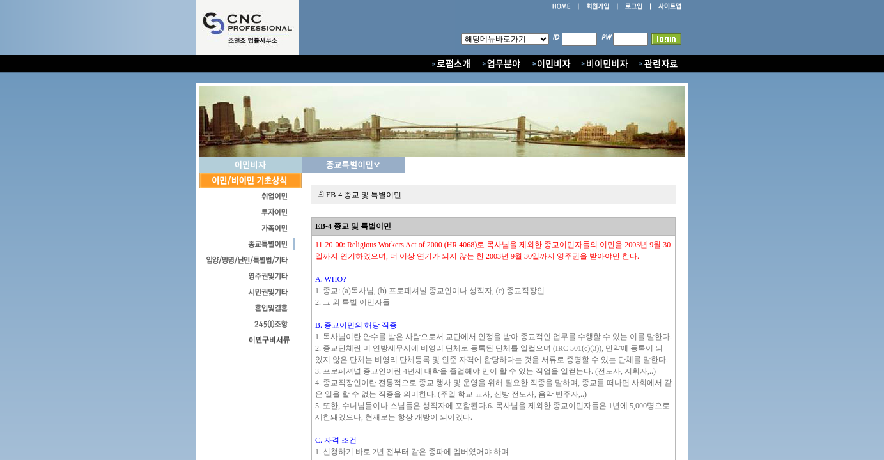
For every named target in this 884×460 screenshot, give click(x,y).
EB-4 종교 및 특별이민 (363, 194)
